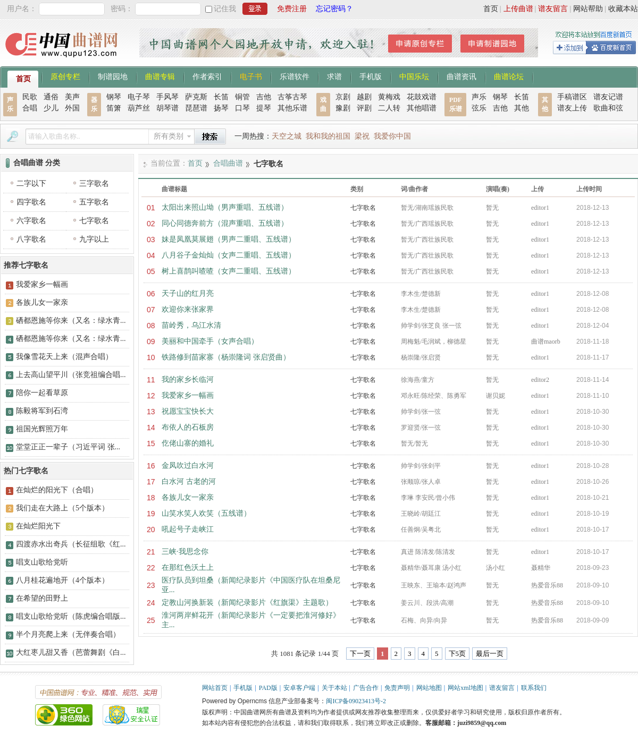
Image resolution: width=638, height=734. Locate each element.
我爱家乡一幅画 (188, 395)
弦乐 (479, 108)
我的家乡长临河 (188, 379)
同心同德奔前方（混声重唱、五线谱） (225, 223)
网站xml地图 (465, 688)
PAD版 (268, 688)
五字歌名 (94, 202)
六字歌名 (31, 221)
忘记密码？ (334, 9)
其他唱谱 (421, 108)
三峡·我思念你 (185, 552)
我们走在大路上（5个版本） (62, 508)
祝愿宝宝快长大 (188, 411)
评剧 (364, 108)
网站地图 (429, 688)
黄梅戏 (389, 97)
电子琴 (139, 97)
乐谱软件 (294, 76)
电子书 (251, 76)
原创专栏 (65, 76)
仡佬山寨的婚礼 (188, 443)
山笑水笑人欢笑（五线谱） (206, 513)
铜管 (242, 97)
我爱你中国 (392, 136)
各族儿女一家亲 (188, 497)
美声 (72, 97)
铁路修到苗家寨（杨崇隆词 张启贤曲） (226, 357)
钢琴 (113, 97)
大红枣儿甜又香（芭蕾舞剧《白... (71, 652)
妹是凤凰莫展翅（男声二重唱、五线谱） (229, 239)
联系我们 (534, 688)
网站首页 (215, 688)
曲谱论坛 (509, 76)
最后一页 (489, 654)
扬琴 (221, 108)
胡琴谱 (167, 108)
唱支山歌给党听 (42, 562)
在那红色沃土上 (188, 567)
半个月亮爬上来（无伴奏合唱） (68, 634)
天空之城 (286, 136)
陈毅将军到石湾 (42, 411)
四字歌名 (31, 202)
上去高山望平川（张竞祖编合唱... (71, 375)
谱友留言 (553, 9)
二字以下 (31, 183)
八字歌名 (31, 239)
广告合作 (366, 688)
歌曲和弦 (608, 108)
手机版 (370, 76)
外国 (72, 108)
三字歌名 (94, 183)
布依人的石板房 (188, 427)
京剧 (342, 97)
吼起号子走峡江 (188, 529)
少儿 (51, 108)
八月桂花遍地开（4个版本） (62, 580)
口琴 (242, 108)
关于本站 (334, 688)
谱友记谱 (608, 97)
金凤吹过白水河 (188, 466)
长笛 (221, 97)
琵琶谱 (196, 108)
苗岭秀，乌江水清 (191, 325)
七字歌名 (363, 207)
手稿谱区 (572, 97)
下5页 (457, 654)
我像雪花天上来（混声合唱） (64, 357)
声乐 (479, 97)
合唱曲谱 (228, 163)
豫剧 (342, 108)
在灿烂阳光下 (38, 526)
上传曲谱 (518, 9)
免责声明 (397, 688)
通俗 (51, 97)
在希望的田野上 (42, 598)
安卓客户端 (299, 688)
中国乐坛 (414, 76)
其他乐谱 (292, 108)
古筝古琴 (292, 97)
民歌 (29, 97)
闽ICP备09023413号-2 (356, 701)
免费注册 (292, 9)
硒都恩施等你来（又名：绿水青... (71, 321)
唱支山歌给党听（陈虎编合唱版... (71, 616)
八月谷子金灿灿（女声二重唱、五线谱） (229, 255)
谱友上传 (572, 108)
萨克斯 (196, 97)
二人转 (389, 108)
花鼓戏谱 (421, 97)
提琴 (263, 108)
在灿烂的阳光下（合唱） (57, 490)
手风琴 (167, 97)
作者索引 (207, 76)
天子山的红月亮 (188, 293)
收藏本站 (623, 9)
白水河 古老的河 (189, 481)
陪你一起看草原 (42, 393)
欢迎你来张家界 (188, 309)
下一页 (360, 654)
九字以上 (94, 239)
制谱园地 (113, 76)
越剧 (364, 97)
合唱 (29, 108)
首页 (490, 9)
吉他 (263, 97)
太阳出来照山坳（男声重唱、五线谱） (225, 207)
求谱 (334, 76)
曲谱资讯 (461, 76)
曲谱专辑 (160, 76)
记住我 (225, 9)
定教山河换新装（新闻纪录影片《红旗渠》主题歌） (247, 603)
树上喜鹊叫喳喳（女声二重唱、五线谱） (229, 271)
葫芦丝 (139, 108)
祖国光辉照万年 (42, 429)
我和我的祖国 (328, 136)
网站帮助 (588, 9)
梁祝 (362, 136)
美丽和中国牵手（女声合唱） (210, 341)
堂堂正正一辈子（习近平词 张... (68, 447)
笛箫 (113, 108)
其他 (521, 108)
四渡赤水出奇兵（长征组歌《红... (71, 544)
